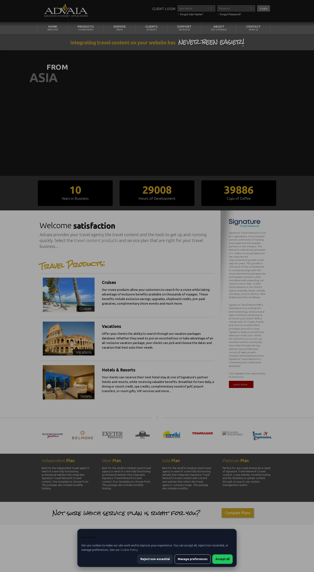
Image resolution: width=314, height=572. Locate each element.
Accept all (222, 559)
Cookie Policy (129, 549)
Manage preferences (193, 559)
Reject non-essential (155, 559)
